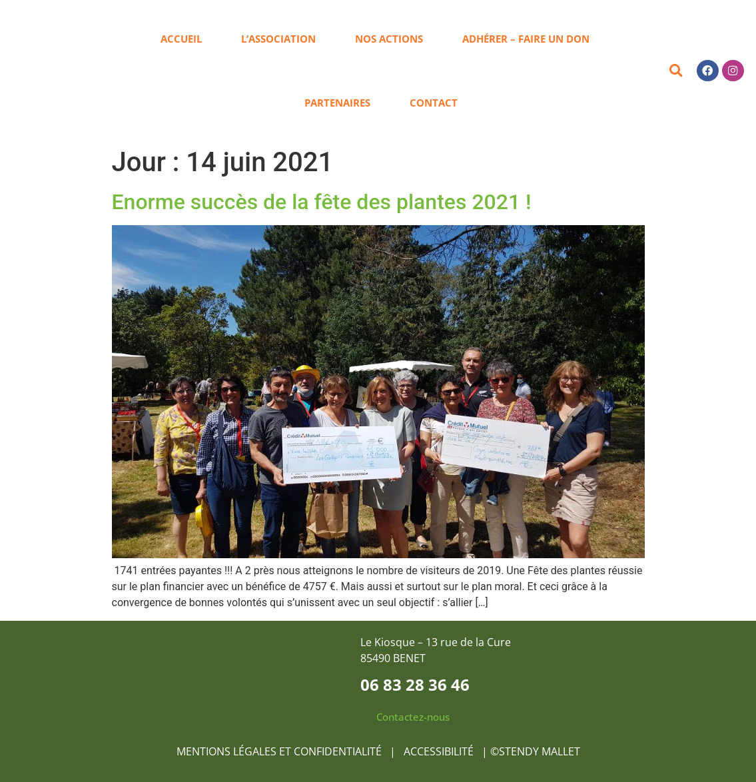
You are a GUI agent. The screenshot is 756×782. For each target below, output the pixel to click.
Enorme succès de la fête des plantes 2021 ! (322, 201)
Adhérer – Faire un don (525, 38)
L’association (278, 38)
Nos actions (389, 38)
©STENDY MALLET (535, 751)
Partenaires (337, 102)
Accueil (181, 38)
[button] (675, 71)
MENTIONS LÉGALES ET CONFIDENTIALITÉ (279, 751)
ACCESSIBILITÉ (440, 751)
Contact (434, 102)
